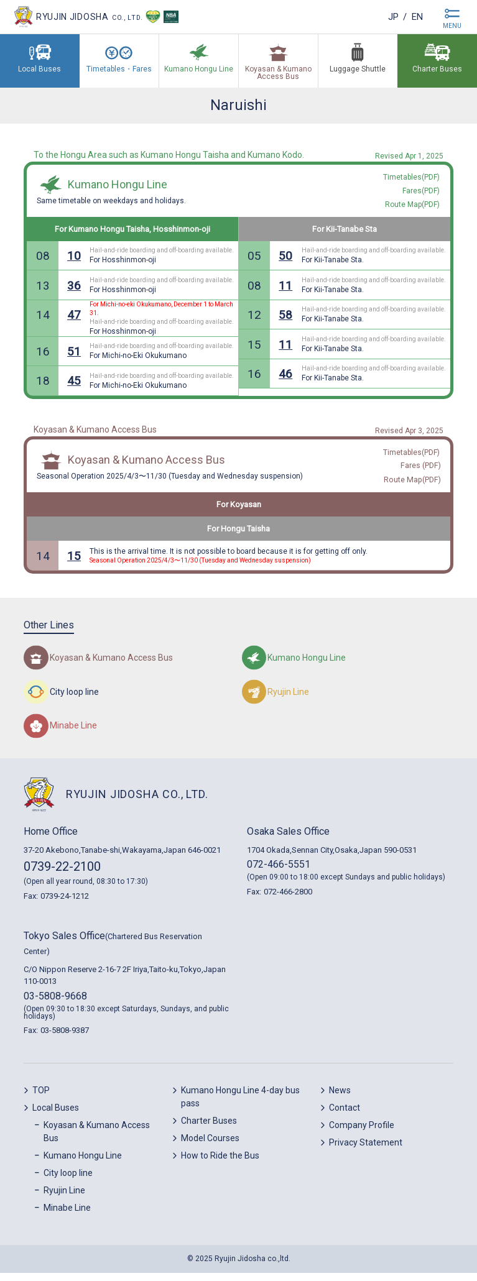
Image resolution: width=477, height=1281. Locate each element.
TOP (41, 1098)
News (340, 1098)
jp (390, 16)
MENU (452, 25)
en (416, 16)
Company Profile (361, 1133)
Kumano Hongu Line (117, 186)
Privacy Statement (365, 1150)
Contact (344, 1116)
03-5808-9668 (55, 1003)
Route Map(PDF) (412, 487)
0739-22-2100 (62, 874)
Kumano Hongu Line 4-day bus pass (240, 1104)
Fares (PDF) (421, 472)
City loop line (68, 1181)
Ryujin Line (64, 1198)
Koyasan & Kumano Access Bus (146, 465)
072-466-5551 (278, 872)
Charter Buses (209, 1129)
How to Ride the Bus (220, 1164)
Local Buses (55, 1116)
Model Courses (210, 1146)
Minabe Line (67, 1216)
